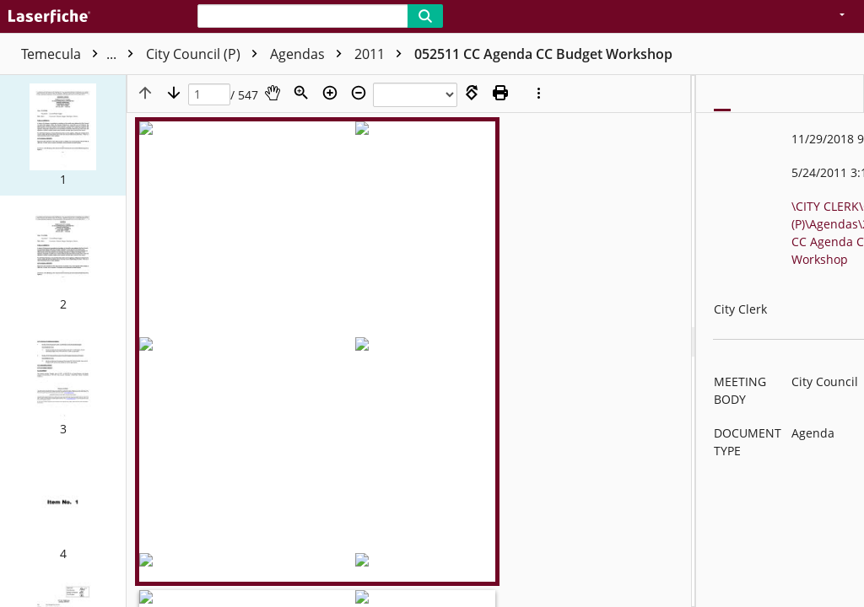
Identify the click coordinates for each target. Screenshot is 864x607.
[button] (63, 135)
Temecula (63, 54)
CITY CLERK (158, 54)
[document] (780, 341)
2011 (446, 54)
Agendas (374, 54)
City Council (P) (270, 54)
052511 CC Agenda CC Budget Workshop (607, 54)
